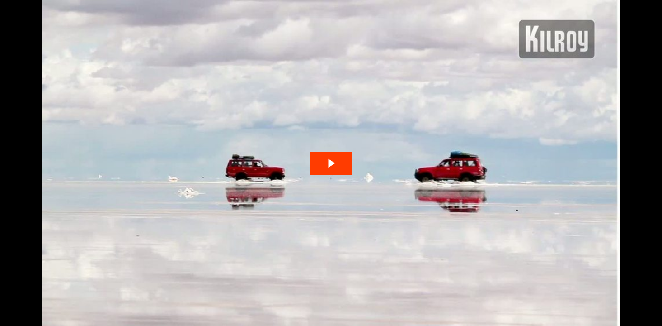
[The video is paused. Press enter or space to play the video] (331, 163)
